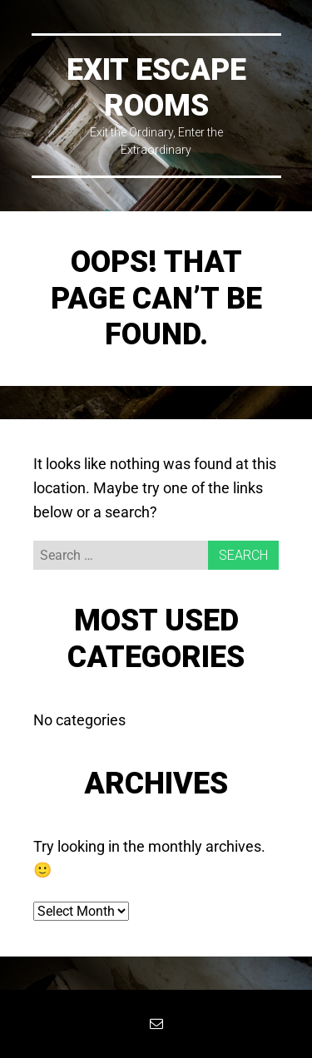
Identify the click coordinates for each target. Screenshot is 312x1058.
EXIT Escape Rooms (156, 87)
